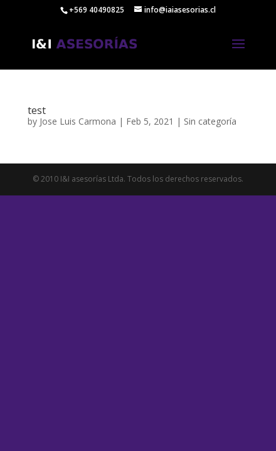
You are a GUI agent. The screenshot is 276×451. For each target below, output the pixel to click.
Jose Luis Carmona (78, 121)
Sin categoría (210, 121)
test (37, 110)
